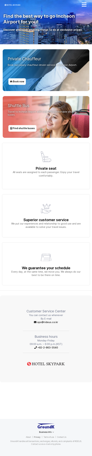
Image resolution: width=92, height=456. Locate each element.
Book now (17, 81)
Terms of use (48, 437)
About (28, 437)
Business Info (45, 432)
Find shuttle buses (22, 127)
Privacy (37, 437)
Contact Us (61, 437)
